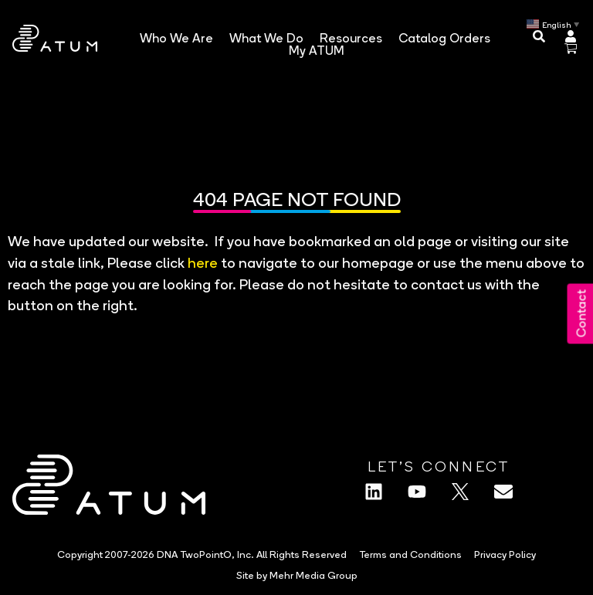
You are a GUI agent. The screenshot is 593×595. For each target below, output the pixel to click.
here (203, 262)
